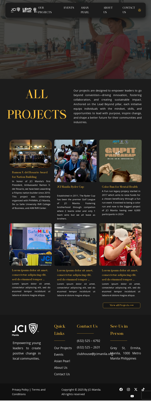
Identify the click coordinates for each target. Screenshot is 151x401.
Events (58, 355)
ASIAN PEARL (85, 10)
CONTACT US (129, 10)
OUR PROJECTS (45, 10)
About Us (60, 368)
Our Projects (63, 348)
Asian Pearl (62, 361)
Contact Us (62, 374)
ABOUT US (108, 10)
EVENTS (69, 7)
